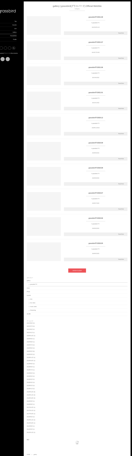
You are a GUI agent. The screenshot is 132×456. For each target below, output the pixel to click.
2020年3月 (38, 352)
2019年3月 (38, 380)
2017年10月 (39, 412)
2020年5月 (38, 349)
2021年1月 (38, 330)
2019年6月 (38, 371)
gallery (37, 279)
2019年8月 (38, 365)
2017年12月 (39, 405)
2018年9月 (38, 399)
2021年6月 (38, 327)
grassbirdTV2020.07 (100, 194)
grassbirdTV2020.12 (100, 119)
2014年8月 (38, 424)
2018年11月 (39, 393)
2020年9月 (38, 337)
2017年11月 (39, 408)
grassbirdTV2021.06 (100, 67)
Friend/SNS (23, 36)
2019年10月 (39, 359)
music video (42, 305)
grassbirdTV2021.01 (100, 94)
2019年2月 (38, 383)
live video (41, 301)
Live (26, 28)
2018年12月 (39, 390)
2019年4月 (38, 377)
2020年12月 (39, 334)
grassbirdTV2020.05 (100, 244)
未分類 (37, 312)
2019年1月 (38, 387)
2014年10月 (39, 421)
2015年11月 (39, 418)
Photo (37, 290)
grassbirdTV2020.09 (100, 144)
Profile (25, 39)
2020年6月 (38, 346)
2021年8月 (38, 321)
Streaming (42, 308)
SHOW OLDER (81, 267)
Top (26, 21)
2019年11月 (39, 355)
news (37, 286)
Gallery (25, 32)
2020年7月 (38, 343)
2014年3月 (38, 427)
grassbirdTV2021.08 (100, 17)
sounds (38, 293)
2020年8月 (38, 340)
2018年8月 (38, 402)
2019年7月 (38, 368)
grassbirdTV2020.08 (100, 169)
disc (40, 297)
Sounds (25, 25)
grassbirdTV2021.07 (100, 42)
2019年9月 (38, 362)
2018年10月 (39, 396)
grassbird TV (100, 22)
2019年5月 (38, 374)
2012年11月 (39, 430)
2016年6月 (38, 415)
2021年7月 (38, 324)
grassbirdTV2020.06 (100, 219)
